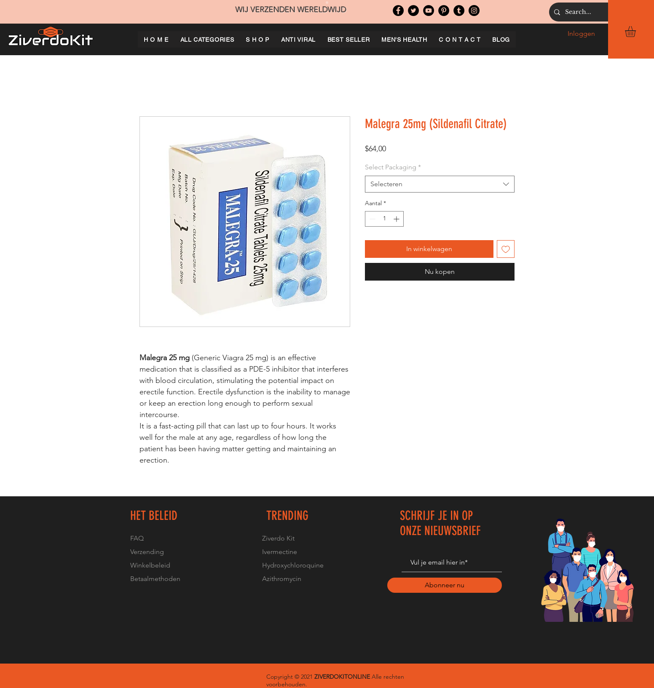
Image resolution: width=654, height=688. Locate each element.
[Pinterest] (443, 10)
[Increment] (397, 218)
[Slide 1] (327, 2)
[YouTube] (428, 10)
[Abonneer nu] (444, 585)
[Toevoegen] (506, 249)
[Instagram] (474, 10)
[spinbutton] (384, 218)
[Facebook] (398, 10)
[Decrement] (371, 218)
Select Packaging (393, 167)
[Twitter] (413, 10)
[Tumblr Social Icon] (458, 10)
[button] (637, 31)
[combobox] (440, 184)
